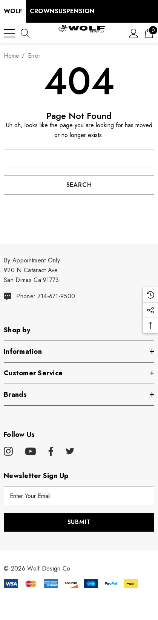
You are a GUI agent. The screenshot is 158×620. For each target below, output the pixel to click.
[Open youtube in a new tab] (30, 451)
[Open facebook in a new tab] (49, 451)
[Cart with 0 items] (148, 33)
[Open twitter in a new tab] (70, 451)
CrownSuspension (62, 11)
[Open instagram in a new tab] (8, 451)
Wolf (13, 11)
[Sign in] (133, 33)
